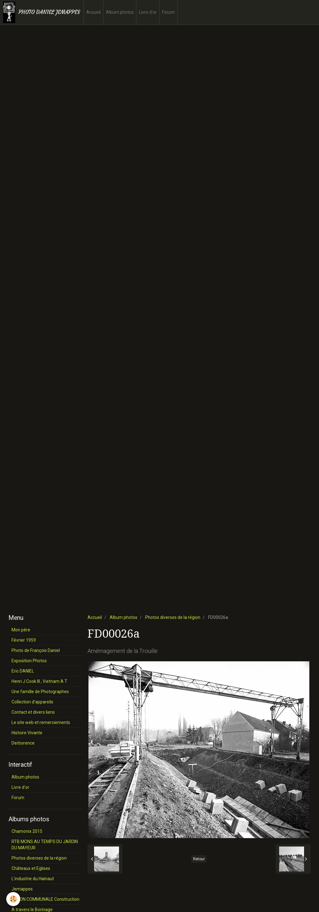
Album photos (120, 12)
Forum (168, 12)
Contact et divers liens (33, 712)
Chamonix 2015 (27, 831)
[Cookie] (13, 899)
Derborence (23, 743)
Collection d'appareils (32, 701)
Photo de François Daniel (36, 650)
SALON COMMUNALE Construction (45, 899)
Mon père (21, 629)
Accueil (93, 12)
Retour (199, 859)
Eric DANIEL (23, 670)
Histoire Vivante (27, 732)
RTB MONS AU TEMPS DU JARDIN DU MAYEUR (45, 844)
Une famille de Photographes (40, 691)
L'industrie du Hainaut (33, 878)
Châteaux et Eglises (31, 868)
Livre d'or (148, 12)
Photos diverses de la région (172, 617)
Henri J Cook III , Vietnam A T (39, 681)
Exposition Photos (29, 660)
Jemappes (22, 888)
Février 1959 (24, 640)
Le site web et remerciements (41, 722)
